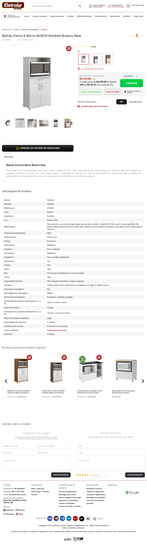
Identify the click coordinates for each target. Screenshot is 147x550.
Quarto (27, 16)
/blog (21, 514)
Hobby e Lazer (138, 16)
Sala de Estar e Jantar (57, 16)
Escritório (70, 16)
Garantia (89, 503)
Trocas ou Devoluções (95, 500)
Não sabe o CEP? (136, 101)
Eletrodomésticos (100, 16)
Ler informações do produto (92, 69)
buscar (80, 6)
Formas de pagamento (68, 491)
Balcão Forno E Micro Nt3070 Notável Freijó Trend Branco (18, 392)
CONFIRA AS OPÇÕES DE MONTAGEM (40, 148)
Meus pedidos (98, 7)
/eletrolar (10, 510)
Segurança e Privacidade (68, 500)
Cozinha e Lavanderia (40, 16)
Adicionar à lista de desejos (133, 92)
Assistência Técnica (94, 489)
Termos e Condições (67, 503)
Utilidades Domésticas (84, 16)
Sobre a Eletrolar (37, 489)
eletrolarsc (10, 514)
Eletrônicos (126, 16)
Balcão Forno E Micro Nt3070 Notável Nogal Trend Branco (53, 392)
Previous (5, 123)
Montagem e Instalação (95, 497)
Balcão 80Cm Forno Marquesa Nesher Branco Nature (123, 392)
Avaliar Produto (135, 475)
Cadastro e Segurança (95, 491)
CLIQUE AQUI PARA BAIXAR (57, 330)
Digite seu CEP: (87, 102)
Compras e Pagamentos (95, 494)
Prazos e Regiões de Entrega (70, 497)
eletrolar (21, 510)
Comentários (36, 463)
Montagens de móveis (67, 494)
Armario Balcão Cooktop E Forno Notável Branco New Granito (89, 392)
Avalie (93, 46)
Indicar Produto (60, 475)
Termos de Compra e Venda (70, 506)
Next (70, 123)
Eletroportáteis (115, 16)
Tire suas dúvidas (118, 7)
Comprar (131, 83)
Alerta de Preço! (112, 91)
